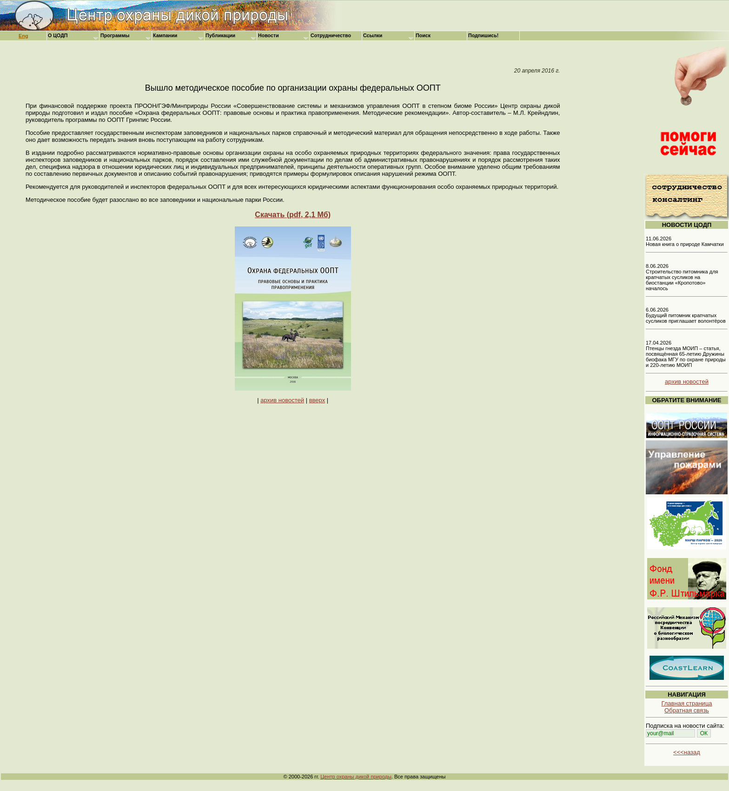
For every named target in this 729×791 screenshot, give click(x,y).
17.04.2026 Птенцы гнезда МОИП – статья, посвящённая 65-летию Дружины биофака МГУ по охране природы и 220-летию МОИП (686, 354)
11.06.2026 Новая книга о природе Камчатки (685, 241)
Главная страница (686, 703)
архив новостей (282, 400)
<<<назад (686, 752)
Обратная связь (686, 710)
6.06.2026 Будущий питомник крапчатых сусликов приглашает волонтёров (686, 315)
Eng (23, 36)
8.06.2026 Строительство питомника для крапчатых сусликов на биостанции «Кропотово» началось (682, 277)
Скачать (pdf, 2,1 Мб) (293, 215)
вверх (317, 400)
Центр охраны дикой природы (355, 776)
